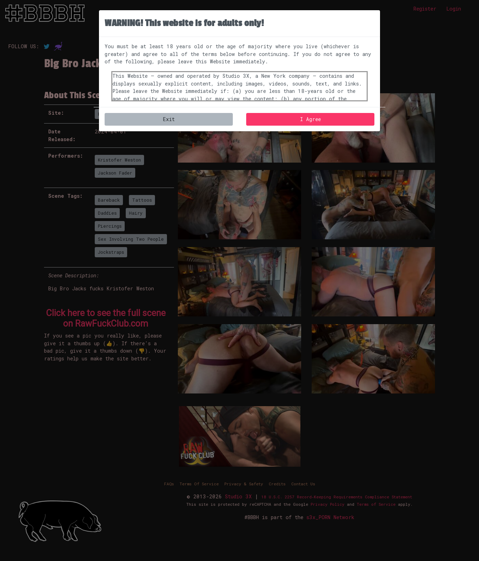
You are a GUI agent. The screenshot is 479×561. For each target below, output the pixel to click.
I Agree (310, 119)
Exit (169, 119)
